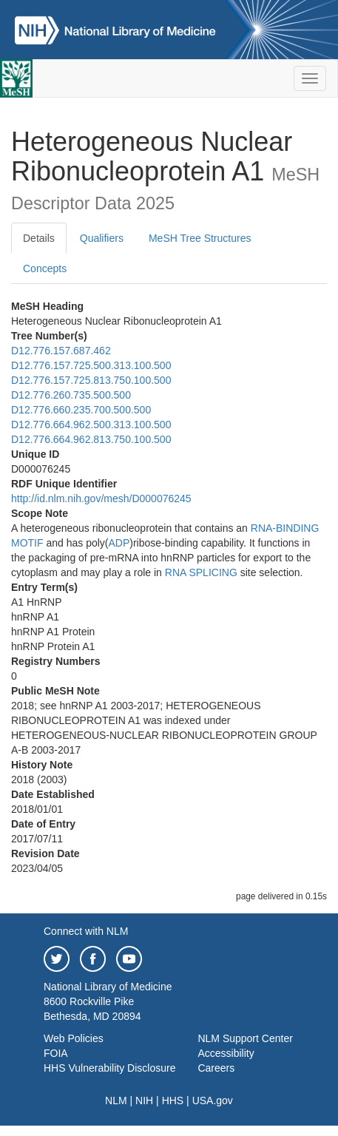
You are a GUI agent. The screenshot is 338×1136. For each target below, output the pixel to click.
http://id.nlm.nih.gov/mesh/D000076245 (101, 498)
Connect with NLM (86, 931)
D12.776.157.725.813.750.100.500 (91, 380)
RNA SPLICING (201, 572)
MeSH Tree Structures (200, 238)
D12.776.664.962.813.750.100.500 (91, 439)
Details (39, 238)
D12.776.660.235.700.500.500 (81, 410)
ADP (119, 543)
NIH (144, 1100)
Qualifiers (102, 238)
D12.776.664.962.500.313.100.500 (91, 424)
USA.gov (212, 1100)
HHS (173, 1100)
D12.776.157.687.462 (61, 350)
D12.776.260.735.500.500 (71, 395)
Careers (215, 1068)
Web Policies (74, 1038)
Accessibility (225, 1053)
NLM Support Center (244, 1038)
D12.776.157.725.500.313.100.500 (91, 365)
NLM (116, 1100)
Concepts (45, 268)
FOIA (56, 1053)
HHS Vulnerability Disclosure (109, 1068)
